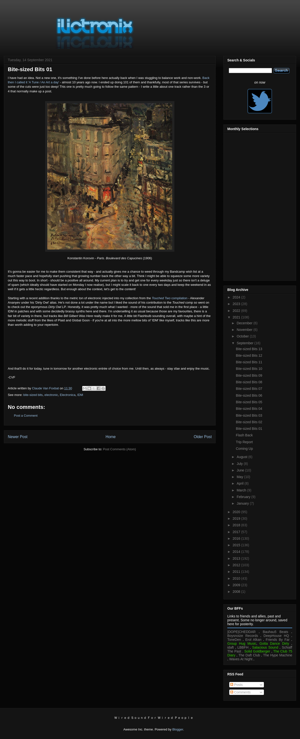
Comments (240, 692)
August (242, 457)
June (241, 470)
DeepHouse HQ (276, 636)
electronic (51, 395)
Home (111, 437)
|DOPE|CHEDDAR (241, 632)
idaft (230, 647)
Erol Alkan (253, 640)
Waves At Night (240, 659)
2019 (237, 518)
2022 (237, 311)
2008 (237, 592)
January (243, 503)
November (245, 330)
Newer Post (18, 437)
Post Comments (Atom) (119, 449)
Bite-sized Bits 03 (249, 415)
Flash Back (244, 435)
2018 (237, 525)
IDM (80, 395)
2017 (237, 532)
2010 (237, 578)
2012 (237, 565)
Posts (236, 685)
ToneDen (234, 640)
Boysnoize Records (242, 636)
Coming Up (244, 449)
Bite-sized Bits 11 (249, 362)
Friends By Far (278, 640)
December (245, 323)
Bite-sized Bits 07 (249, 389)
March (242, 490)
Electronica (67, 395)
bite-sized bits (33, 395)
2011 (237, 572)
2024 (237, 297)
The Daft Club (249, 655)
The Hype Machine (277, 655)
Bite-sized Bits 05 (249, 402)
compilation (169, 298)
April (240, 483)
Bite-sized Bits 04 (249, 409)
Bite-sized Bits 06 (249, 395)
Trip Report (244, 442)
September (245, 343)
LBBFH (243, 647)
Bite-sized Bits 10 (249, 369)
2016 (237, 538)
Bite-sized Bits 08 (249, 382)
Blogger (177, 729)
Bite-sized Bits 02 (249, 422)
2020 (237, 512)
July (240, 464)
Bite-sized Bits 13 (249, 349)
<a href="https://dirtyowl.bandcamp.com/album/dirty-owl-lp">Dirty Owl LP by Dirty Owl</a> (110, 346)
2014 (237, 552)
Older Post (203, 437)
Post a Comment (26, 415)
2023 (237, 304)
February (244, 497)
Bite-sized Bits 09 (249, 375)
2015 (237, 545)
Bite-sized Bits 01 (249, 429)
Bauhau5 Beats (275, 632)
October (243, 336)
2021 (237, 317)
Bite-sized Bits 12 (249, 355)
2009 (237, 585)
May (240, 477)
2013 (237, 558)
